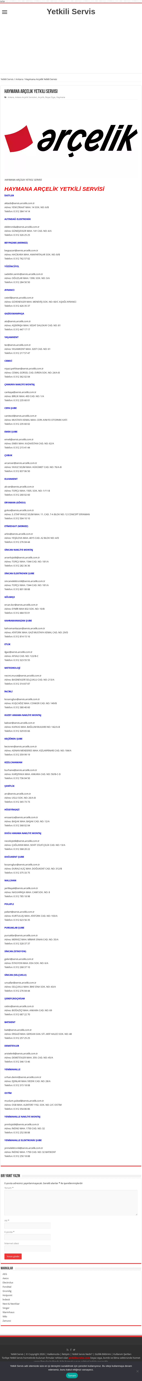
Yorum (8, 1188)
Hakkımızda (53, 1354)
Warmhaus (8, 1312)
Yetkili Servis (71, 11)
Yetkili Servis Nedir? (82, 1354)
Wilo (5, 1316)
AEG (5, 1274)
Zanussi (7, 1320)
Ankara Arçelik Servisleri (26, 97)
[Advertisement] (71, 47)
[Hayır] (137, 1371)
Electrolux (8, 1282)
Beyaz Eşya (50, 97)
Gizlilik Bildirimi (103, 1354)
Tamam (72, 1375)
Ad (6, 1220)
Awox (6, 1278)
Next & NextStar (11, 1303)
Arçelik (41, 97)
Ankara (19, 79)
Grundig (7, 1291)
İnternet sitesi (11, 1243)
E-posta (9, 1232)
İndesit (6, 1299)
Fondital (7, 1286)
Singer (6, 1308)
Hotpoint (7, 1295)
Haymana (60, 97)
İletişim (66, 1354)
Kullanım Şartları (122, 1354)
